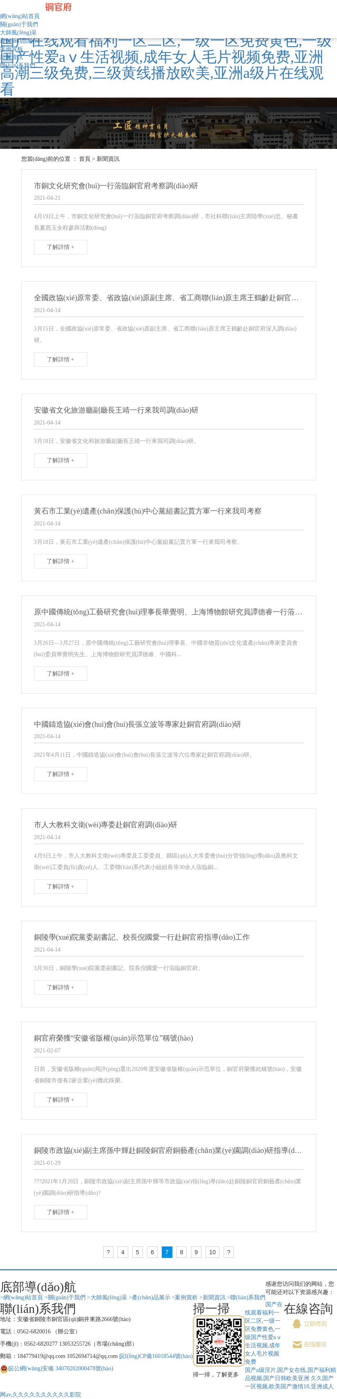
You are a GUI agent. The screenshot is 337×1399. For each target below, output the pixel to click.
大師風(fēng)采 (18, 33)
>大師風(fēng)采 (107, 1297)
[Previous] (108, 1252)
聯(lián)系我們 (17, 65)
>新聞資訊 (212, 1297)
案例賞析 (11, 49)
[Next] (229, 1252)
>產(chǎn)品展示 (149, 1297)
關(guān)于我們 (19, 24)
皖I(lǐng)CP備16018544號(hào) (156, 1356)
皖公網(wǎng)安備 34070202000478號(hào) (60, 1368)
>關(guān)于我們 (65, 1297)
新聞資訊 (11, 57)
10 (212, 1252)
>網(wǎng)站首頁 (21, 1297)
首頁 (84, 159)
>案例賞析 (185, 1297)
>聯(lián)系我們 (246, 1297)
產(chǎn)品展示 (19, 41)
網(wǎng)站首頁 (20, 16)
